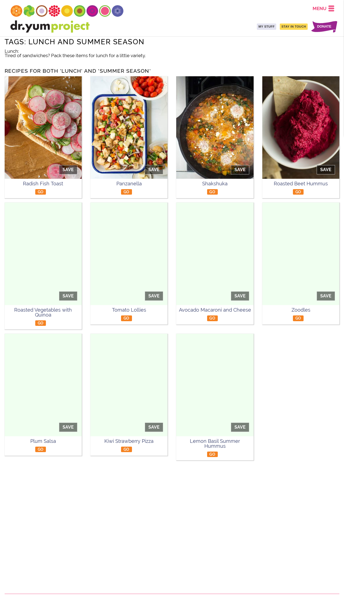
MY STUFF (266, 26)
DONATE (324, 26)
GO (41, 191)
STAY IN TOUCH (293, 26)
